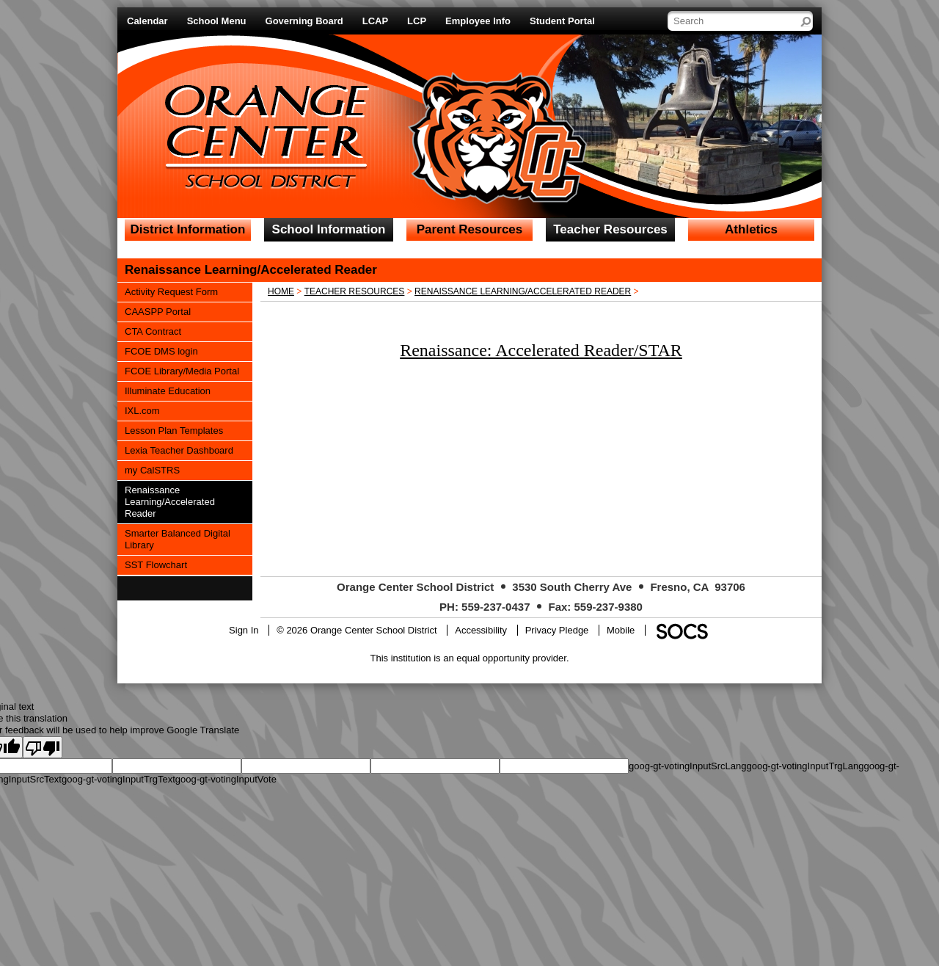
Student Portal (562, 20)
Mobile (621, 630)
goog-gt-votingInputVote (226, 779)
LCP (416, 20)
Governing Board (304, 20)
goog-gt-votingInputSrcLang (687, 765)
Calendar (147, 20)
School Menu (216, 20)
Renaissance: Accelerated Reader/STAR (541, 350)
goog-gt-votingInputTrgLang (804, 765)
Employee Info (478, 20)
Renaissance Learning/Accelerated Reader (522, 291)
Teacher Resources (354, 291)
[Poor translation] (42, 747)
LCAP (375, 20)
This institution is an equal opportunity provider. (469, 658)
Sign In (243, 630)
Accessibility (481, 630)
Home (281, 291)
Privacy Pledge (557, 630)
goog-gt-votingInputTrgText (118, 779)
